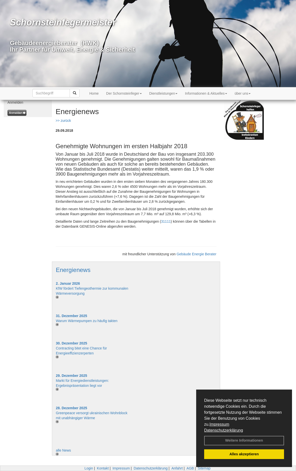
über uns (243, 93)
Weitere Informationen (244, 440)
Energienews (73, 270)
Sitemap (204, 468)
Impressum (219, 424)
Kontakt (103, 468)
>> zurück (63, 121)
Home (94, 93)
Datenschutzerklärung (223, 430)
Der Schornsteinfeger (124, 93)
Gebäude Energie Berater (196, 254)
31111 (166, 221)
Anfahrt (177, 468)
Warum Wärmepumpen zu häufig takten (87, 321)
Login (88, 468)
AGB (190, 468)
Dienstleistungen (163, 93)
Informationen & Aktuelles (206, 93)
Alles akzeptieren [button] (244, 454)
